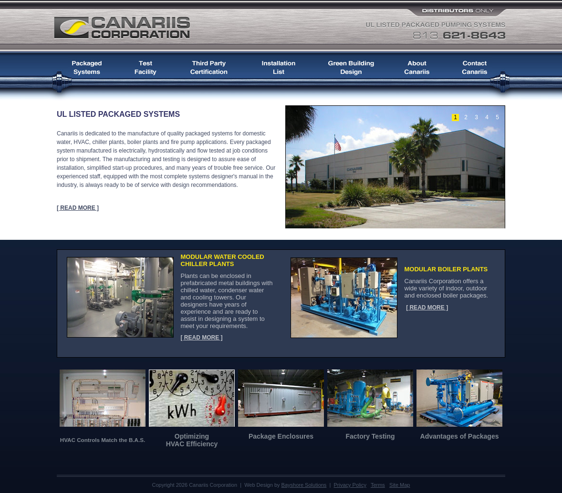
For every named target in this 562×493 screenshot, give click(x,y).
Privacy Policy (349, 485)
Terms (378, 485)
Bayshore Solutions (304, 485)
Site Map (399, 485)
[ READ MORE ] (78, 208)
